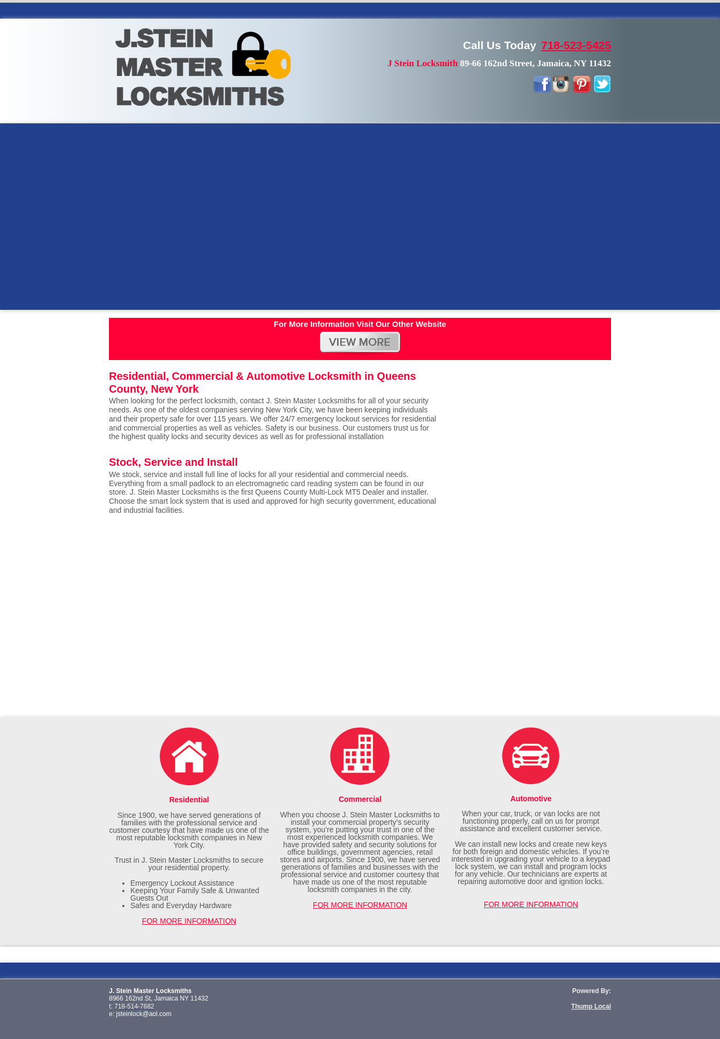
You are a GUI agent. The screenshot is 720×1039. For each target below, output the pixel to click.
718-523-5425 (576, 45)
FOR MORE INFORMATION (189, 921)
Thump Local (591, 1006)
